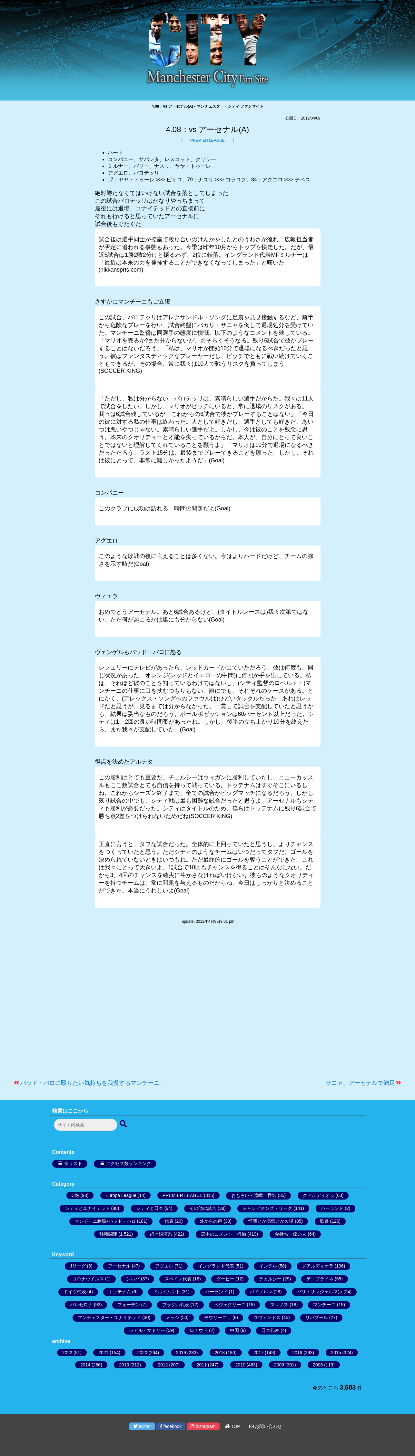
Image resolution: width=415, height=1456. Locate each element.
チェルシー (270, 1278)
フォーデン (128, 1304)
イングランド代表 (216, 1265)
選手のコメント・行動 (223, 1234)
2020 (142, 1352)
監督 (324, 1221)
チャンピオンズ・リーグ (267, 1208)
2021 (103, 1352)
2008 (318, 1364)
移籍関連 (108, 1234)
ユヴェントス (267, 1317)
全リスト (73, 1163)
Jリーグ (78, 1265)
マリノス (279, 1304)
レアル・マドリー (147, 1330)
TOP (232, 1426)
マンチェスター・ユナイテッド (109, 1317)
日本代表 (270, 1330)
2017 (258, 1352)
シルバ (133, 1278)
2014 (85, 1364)
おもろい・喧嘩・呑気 (253, 1195)
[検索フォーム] (85, 1125)
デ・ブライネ (319, 1278)
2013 (124, 1364)
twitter (142, 1426)
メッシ (172, 1317)
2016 (297, 1352)
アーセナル (119, 1265)
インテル (268, 1265)
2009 (279, 1364)
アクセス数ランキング (128, 1163)
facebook (171, 1426)
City (75, 1195)
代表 (168, 1221)
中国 (234, 1330)
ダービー (225, 1278)
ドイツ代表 (75, 1291)
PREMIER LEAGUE (207, 140)
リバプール (316, 1317)
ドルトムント (166, 1291)
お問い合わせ (265, 1426)
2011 (202, 1364)
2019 (181, 1352)
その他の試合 (202, 1208)
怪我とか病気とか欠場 (270, 1221)
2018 (220, 1352)
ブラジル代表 (175, 1304)
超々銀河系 (161, 1234)
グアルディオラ (318, 1195)
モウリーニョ (217, 1317)
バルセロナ (81, 1304)
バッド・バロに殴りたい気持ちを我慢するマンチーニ (90, 1083)
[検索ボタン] (124, 1124)
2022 (67, 1352)
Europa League (120, 1195)
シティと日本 (149, 1208)
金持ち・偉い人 (290, 1234)
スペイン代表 (178, 1278)
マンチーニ (324, 1304)
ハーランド (332, 1208)
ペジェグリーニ (230, 1304)
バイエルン (261, 1291)
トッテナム (119, 1291)
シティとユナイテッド (87, 1208)
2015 (336, 1352)
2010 (240, 1364)
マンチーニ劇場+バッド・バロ (105, 1221)
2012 (163, 1364)
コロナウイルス (88, 1278)
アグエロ (164, 1265)
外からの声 (211, 1221)
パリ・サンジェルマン (319, 1291)
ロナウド (199, 1330)
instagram (203, 1426)
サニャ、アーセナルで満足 (360, 1083)
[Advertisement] (208, 1005)
